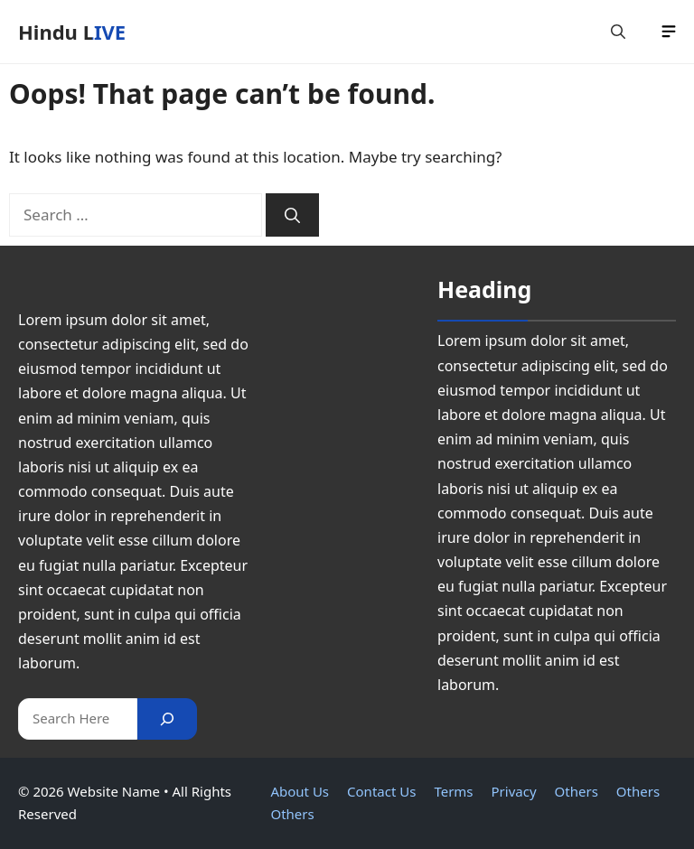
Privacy (514, 791)
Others (576, 791)
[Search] (292, 215)
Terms (453, 791)
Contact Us (381, 791)
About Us (299, 791)
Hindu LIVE (72, 31)
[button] (618, 31)
